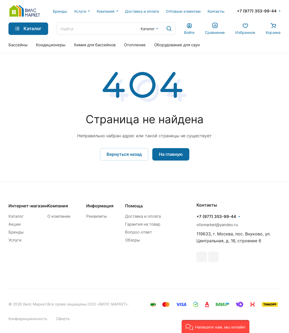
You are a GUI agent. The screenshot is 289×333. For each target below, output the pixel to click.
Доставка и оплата (143, 216)
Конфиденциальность (27, 318)
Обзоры (132, 240)
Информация (99, 205)
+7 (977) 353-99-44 (257, 11)
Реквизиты (96, 216)
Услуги (14, 240)
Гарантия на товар (142, 224)
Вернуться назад (124, 154)
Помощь (134, 205)
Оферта (63, 318)
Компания (57, 205)
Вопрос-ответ (138, 232)
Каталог (16, 216)
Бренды (16, 232)
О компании (58, 216)
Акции (14, 224)
